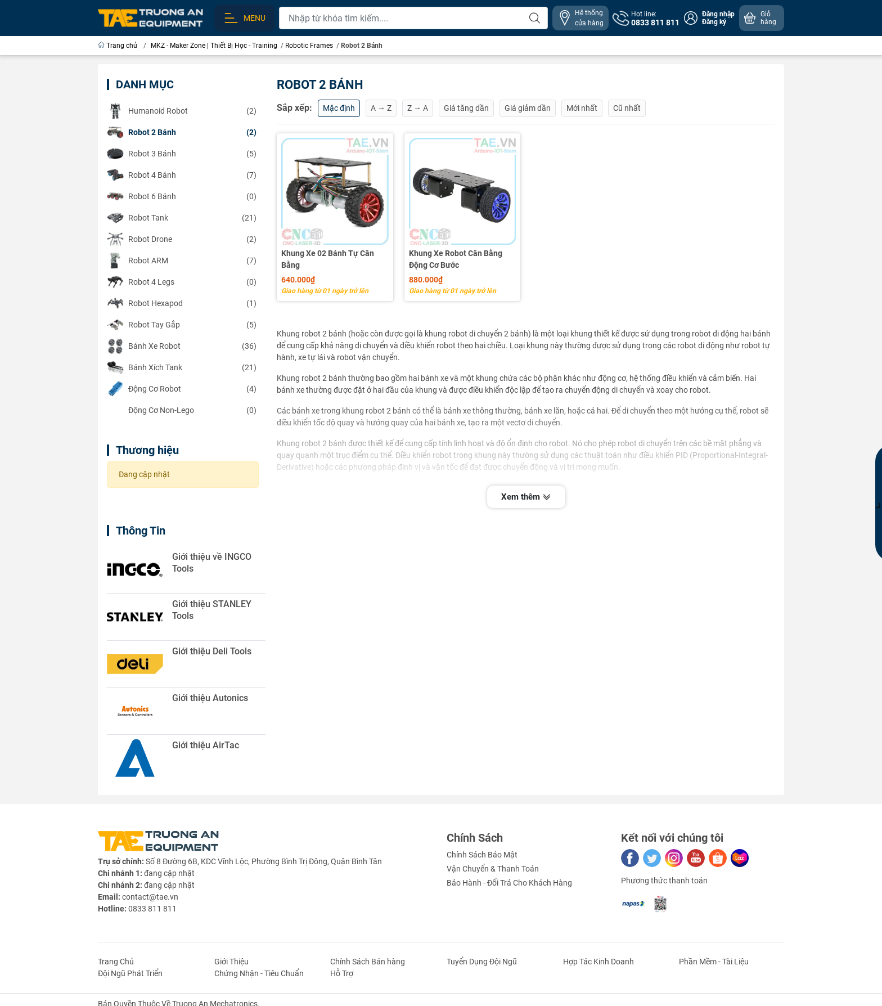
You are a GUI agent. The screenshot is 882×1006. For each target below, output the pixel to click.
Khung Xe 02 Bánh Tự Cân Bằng (327, 259)
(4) (181, 388)
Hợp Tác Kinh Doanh (598, 961)
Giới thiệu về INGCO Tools (211, 562)
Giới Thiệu (231, 961)
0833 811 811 (152, 908)
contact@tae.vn (150, 896)
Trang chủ (118, 46)
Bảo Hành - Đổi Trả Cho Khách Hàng (509, 882)
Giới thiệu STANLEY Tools (211, 610)
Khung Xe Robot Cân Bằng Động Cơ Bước (455, 259)
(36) (181, 346)
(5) (181, 153)
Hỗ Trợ (341, 973)
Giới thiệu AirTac (205, 745)
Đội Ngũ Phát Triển (130, 973)
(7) (181, 175)
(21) (181, 217)
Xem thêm (526, 496)
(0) (181, 196)
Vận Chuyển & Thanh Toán (493, 868)
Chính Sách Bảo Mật (482, 854)
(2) (181, 110)
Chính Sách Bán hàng (367, 961)
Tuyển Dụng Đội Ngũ (482, 961)
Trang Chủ (116, 961)
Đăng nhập (718, 14)
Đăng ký (714, 22)
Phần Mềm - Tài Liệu (714, 961)
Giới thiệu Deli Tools (211, 651)
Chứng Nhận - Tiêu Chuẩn (259, 973)
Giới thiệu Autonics (210, 698)
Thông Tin (140, 530)
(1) (181, 303)
